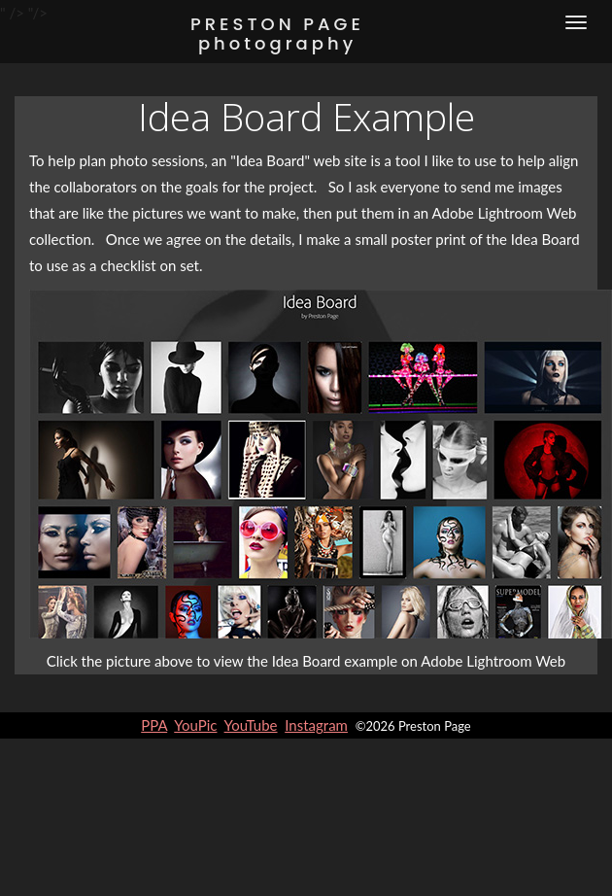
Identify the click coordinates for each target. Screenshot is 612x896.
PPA (154, 725)
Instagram (316, 725)
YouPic (195, 725)
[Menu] (576, 22)
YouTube (251, 725)
